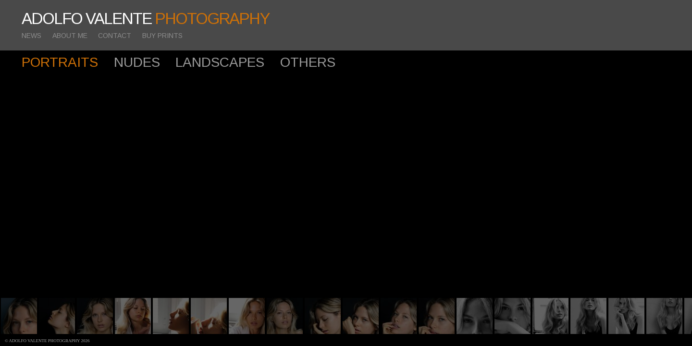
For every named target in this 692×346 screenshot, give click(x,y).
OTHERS (307, 62)
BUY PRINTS (162, 35)
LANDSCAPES (219, 62)
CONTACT (114, 35)
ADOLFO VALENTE (146, 18)
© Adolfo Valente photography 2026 (47, 340)
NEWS (31, 35)
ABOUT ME (69, 35)
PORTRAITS (60, 62)
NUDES (137, 62)
